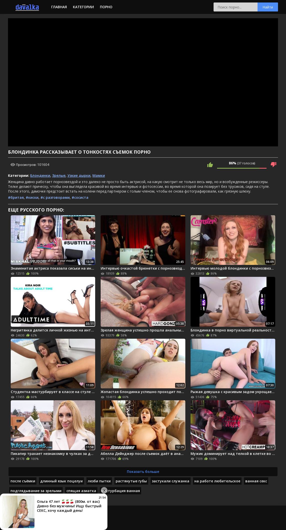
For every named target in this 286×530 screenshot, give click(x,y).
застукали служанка (170, 481)
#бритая (16, 197)
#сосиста (80, 197)
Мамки (98, 175)
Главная (59, 6)
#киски (32, 197)
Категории (83, 6)
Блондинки (40, 175)
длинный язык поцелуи (61, 481)
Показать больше (143, 471)
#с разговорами (55, 197)
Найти (268, 7)
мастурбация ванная (120, 490)
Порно (106, 6)
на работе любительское (217, 481)
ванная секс (256, 481)
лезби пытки (99, 481)
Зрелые (58, 175)
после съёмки (22, 481)
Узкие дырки (78, 175)
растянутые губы (131, 481)
